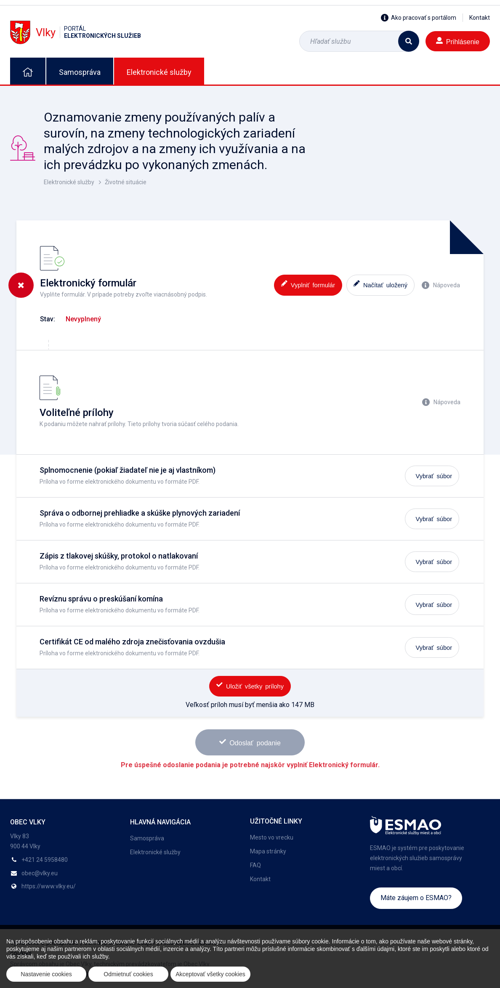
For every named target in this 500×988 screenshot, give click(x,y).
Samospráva (80, 72)
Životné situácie (125, 182)
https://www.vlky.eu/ (48, 886)
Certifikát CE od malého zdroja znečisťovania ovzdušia (132, 641)
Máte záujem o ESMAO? (416, 898)
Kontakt (479, 17)
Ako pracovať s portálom (418, 17)
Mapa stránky (268, 851)
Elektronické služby (159, 72)
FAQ (255, 865)
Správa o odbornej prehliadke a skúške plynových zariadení (140, 513)
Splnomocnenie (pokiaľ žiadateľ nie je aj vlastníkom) (127, 470)
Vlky (75, 32)
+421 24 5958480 (44, 859)
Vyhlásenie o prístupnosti (44, 942)
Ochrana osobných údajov (119, 942)
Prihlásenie (457, 41)
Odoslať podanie (250, 742)
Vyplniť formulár (308, 284)
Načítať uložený (380, 284)
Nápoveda (441, 285)
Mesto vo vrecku (271, 837)
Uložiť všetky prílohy (250, 685)
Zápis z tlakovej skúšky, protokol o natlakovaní (119, 555)
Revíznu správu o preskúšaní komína (101, 598)
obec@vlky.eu (39, 873)
